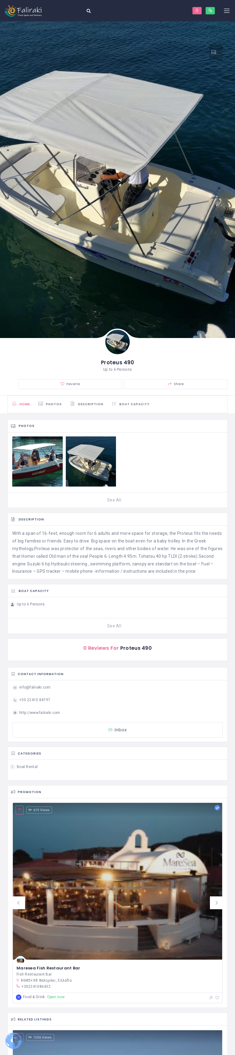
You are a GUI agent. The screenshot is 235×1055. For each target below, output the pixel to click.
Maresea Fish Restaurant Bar (48, 968)
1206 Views (40, 1037)
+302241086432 (33, 986)
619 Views (39, 810)
